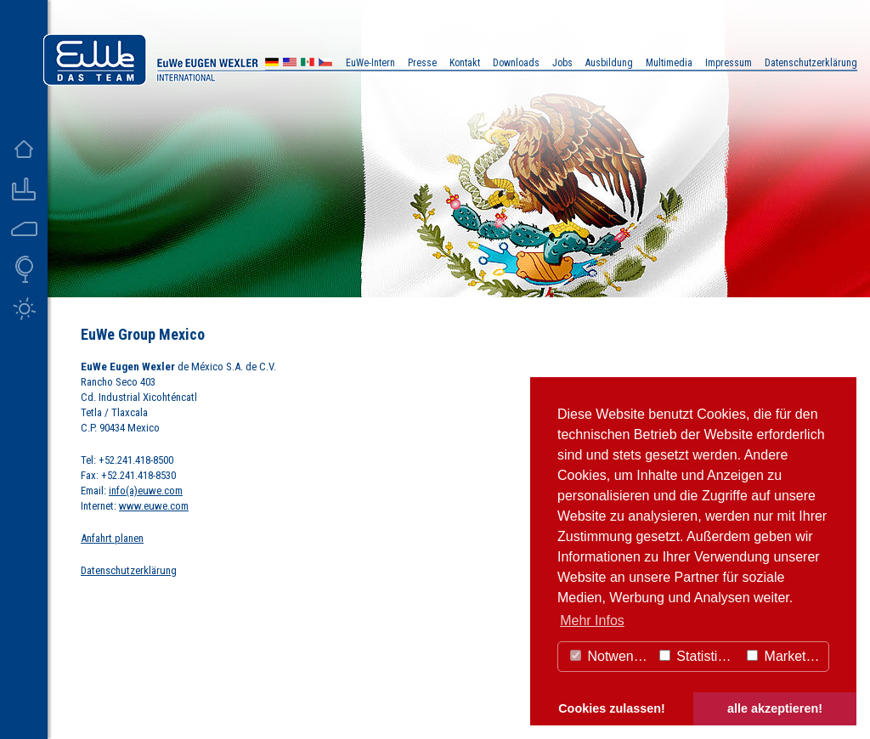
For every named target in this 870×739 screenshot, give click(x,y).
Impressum (728, 63)
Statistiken (699, 656)
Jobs (562, 63)
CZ (325, 64)
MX (307, 64)
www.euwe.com (154, 505)
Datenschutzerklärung (129, 570)
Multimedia (669, 63)
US (290, 64)
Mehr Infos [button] (592, 620)
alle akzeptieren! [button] (774, 708)
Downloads (516, 63)
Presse (422, 63)
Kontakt (464, 63)
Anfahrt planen (112, 538)
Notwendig (611, 656)
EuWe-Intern (370, 63)
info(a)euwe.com (146, 490)
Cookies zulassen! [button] (611, 708)
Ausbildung (609, 63)
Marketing (785, 656)
